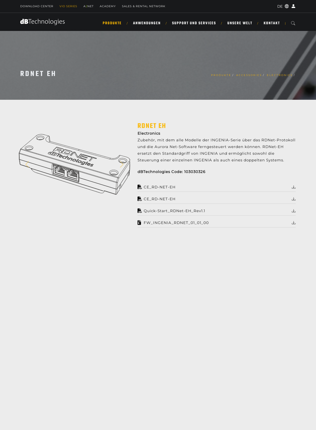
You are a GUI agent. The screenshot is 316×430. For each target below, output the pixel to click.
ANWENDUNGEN (147, 23)
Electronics (280, 75)
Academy (108, 6)
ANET (88, 6)
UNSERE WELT (239, 23)
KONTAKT (272, 23)
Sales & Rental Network (143, 6)
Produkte (112, 23)
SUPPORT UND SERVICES (194, 23)
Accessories (249, 75)
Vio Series (68, 6)
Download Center (36, 6)
